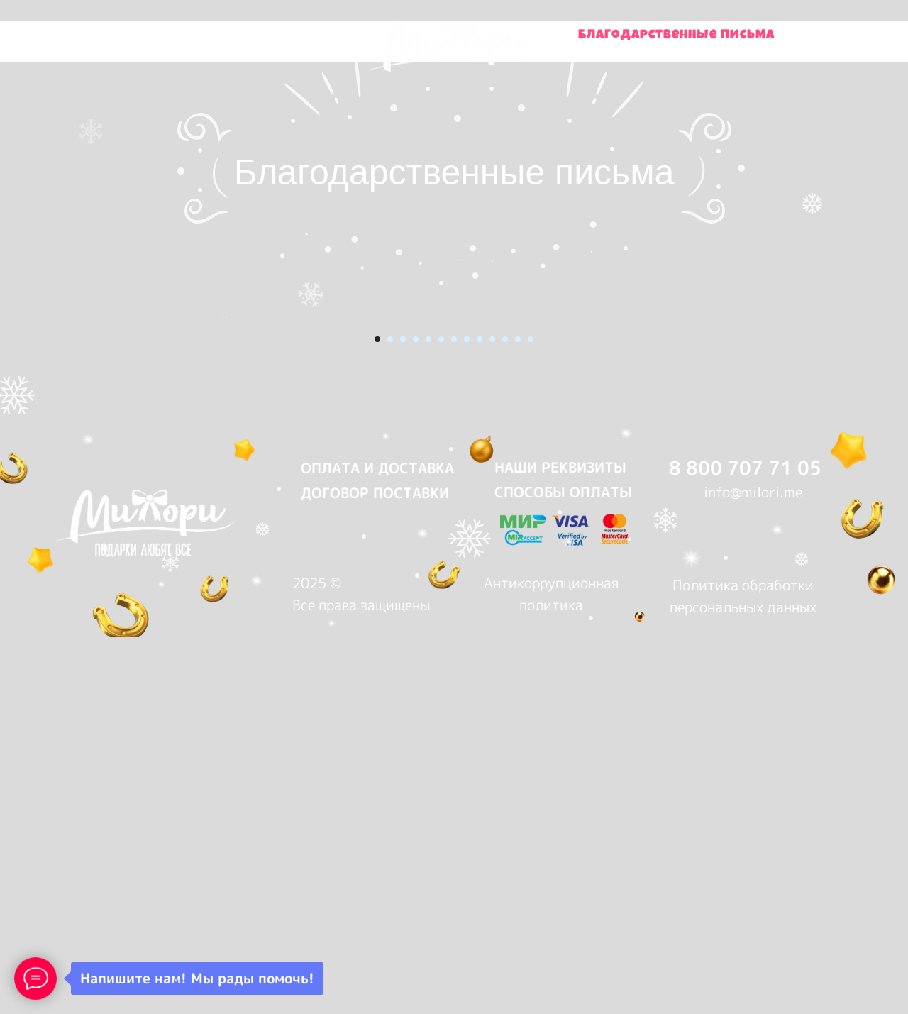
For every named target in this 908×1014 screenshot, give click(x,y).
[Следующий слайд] (688, 516)
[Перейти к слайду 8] (467, 736)
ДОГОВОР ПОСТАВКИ (375, 889)
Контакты (631, 49)
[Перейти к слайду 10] (492, 736)
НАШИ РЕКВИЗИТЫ (560, 864)
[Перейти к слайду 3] (403, 736)
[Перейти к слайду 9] (479, 736)
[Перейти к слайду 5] (428, 736)
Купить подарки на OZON (240, 49)
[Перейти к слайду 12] (518, 736)
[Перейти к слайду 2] (390, 736)
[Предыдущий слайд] (220, 516)
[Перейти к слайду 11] (505, 736)
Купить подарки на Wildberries (198, 35)
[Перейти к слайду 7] (454, 736)
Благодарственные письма (676, 35)
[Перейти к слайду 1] (377, 736)
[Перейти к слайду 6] (441, 736)
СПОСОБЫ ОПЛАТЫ (563, 888)
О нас (723, 49)
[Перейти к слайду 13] (530, 736)
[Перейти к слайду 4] (416, 736)
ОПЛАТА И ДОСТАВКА (377, 864)
